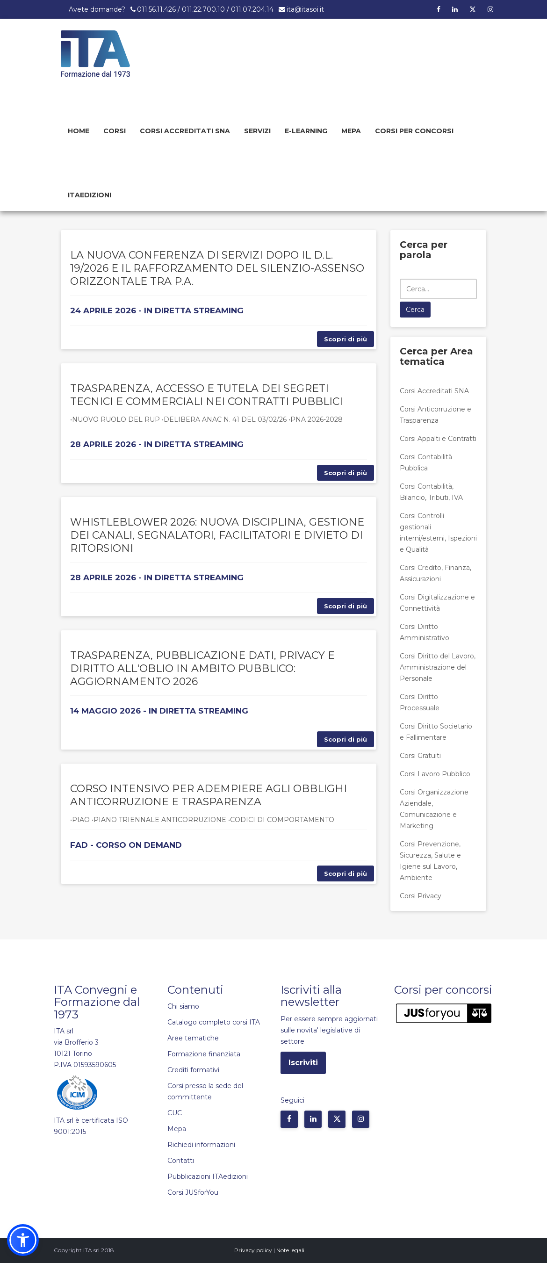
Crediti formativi (193, 1070)
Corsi (114, 131)
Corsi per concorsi (414, 131)
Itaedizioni (89, 195)
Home (78, 131)
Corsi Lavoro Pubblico (435, 774)
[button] (22, 1240)
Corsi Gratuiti (420, 755)
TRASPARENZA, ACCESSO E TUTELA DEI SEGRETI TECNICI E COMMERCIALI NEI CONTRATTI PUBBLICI (206, 395)
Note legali (290, 1250)
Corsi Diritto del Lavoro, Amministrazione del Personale (437, 667)
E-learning (306, 131)
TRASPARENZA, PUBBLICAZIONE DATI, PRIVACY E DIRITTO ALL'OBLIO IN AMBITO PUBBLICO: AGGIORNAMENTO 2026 (202, 668)
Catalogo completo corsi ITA (213, 1022)
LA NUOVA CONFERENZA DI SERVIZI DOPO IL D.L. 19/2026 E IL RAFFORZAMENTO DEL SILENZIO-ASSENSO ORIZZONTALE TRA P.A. (217, 268)
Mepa (351, 131)
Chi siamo (183, 1006)
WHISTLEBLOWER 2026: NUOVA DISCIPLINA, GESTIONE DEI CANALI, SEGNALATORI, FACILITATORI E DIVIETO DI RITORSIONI (217, 535)
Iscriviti (303, 1062)
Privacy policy (253, 1250)
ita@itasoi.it (305, 9)
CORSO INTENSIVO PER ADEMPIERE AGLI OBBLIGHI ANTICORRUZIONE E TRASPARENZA (208, 795)
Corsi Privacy (420, 896)
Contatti (180, 1160)
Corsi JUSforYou (192, 1192)
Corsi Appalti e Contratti (438, 438)
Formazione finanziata (203, 1054)
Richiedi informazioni (201, 1144)
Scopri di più (345, 339)
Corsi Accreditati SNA (185, 131)
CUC (174, 1113)
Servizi (257, 131)
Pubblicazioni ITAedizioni (207, 1176)
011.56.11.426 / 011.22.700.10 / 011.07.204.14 (205, 9)
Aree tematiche (193, 1038)
